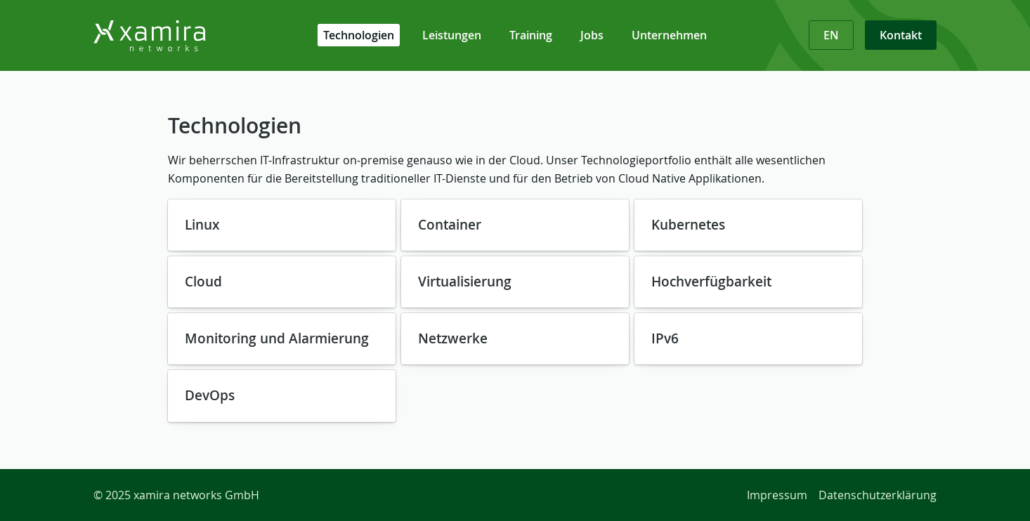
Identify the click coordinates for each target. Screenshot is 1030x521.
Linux (202, 225)
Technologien (358, 35)
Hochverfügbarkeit (711, 281)
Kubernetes (688, 225)
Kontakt (901, 35)
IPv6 (665, 338)
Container (449, 225)
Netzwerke (453, 338)
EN (831, 35)
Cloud (203, 281)
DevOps (210, 395)
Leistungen (451, 35)
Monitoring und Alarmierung (277, 338)
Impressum (777, 495)
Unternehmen (669, 35)
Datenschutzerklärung (878, 495)
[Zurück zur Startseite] (184, 35)
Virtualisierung (464, 281)
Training (530, 35)
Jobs (592, 35)
